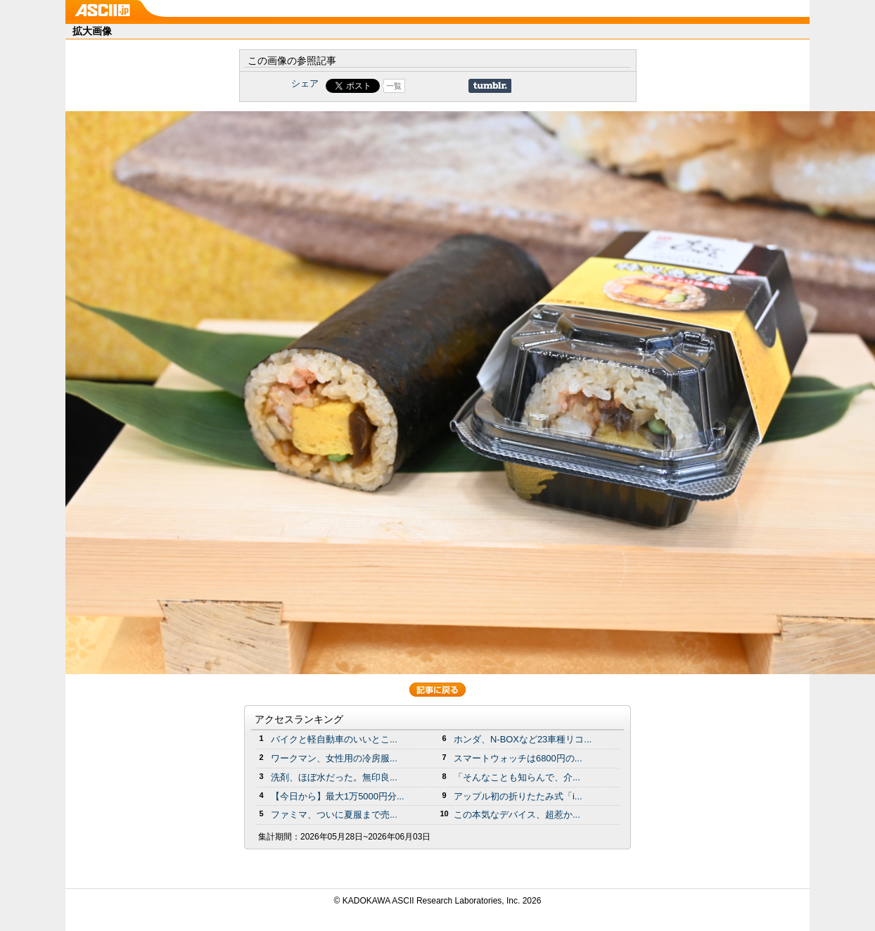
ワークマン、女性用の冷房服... (334, 758)
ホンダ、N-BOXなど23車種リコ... (523, 739)
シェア (305, 83)
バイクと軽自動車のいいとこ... (334, 739)
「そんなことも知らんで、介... (517, 777)
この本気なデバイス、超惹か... (517, 814)
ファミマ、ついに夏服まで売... (334, 814)
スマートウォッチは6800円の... (518, 758)
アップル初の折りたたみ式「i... (518, 796)
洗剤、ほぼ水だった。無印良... (334, 777)
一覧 (394, 86)
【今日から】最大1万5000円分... (337, 796)
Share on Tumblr (489, 86)
